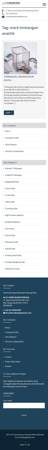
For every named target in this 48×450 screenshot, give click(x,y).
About (7, 131)
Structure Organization (14, 151)
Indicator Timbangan (13, 168)
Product (8, 357)
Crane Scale (10, 188)
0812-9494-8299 (11, 14)
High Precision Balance (14, 215)
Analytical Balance (12, 222)
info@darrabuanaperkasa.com (16, 17)
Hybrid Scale (10, 249)
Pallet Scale (10, 202)
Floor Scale (9, 229)
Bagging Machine (12, 182)
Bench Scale (10, 235)
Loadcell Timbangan (13, 175)
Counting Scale (11, 209)
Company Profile (12, 138)
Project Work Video (12, 362)
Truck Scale (10, 195)
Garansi (8, 366)
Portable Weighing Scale (15, 262)
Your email (24, 405)
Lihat (9, 113)
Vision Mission (11, 145)
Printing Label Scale (13, 255)
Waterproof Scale (12, 269)
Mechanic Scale (11, 242)
